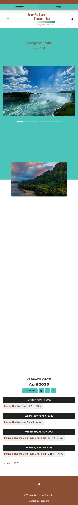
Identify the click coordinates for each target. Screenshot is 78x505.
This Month (30, 390)
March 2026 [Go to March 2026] (13, 463)
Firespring (44, 500)
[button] (8, 19)
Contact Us (19, 7)
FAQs (58, 7)
